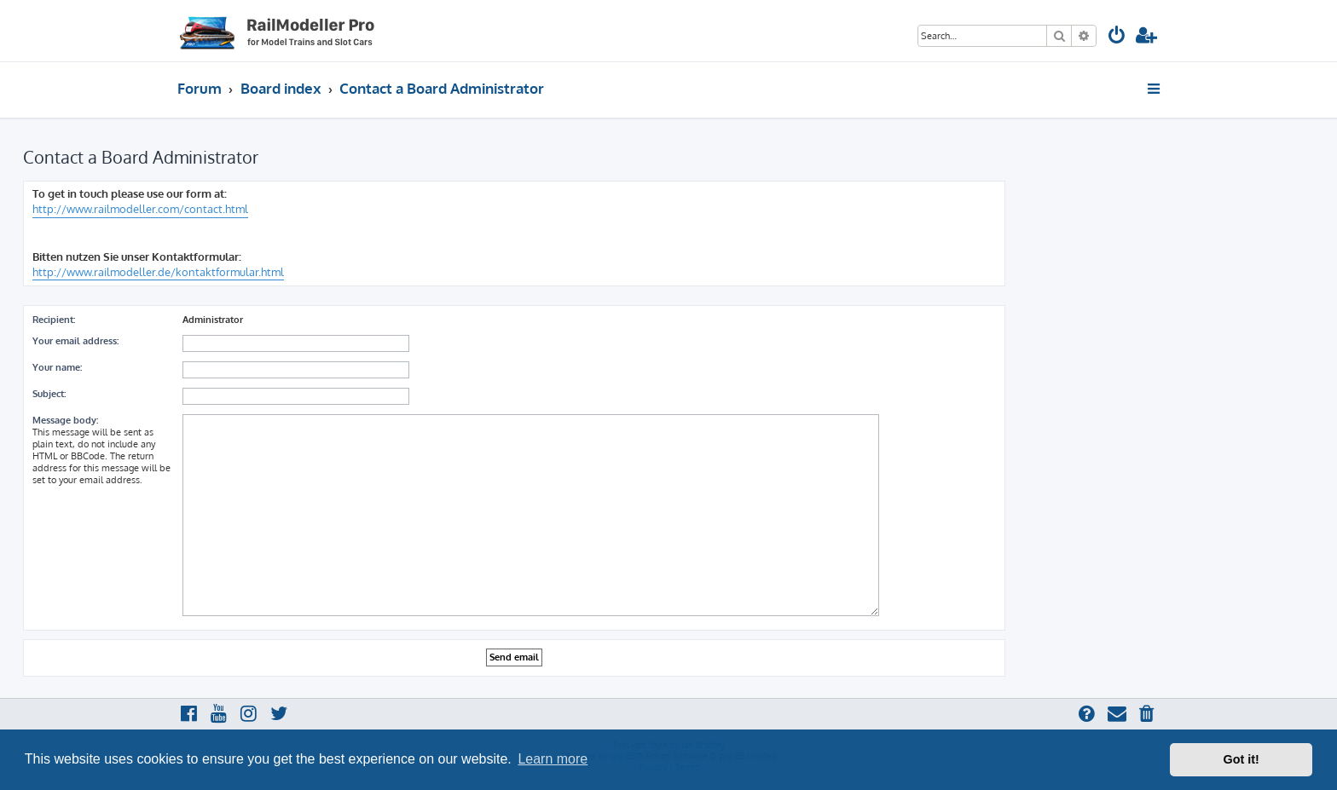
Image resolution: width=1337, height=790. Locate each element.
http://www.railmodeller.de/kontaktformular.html (158, 272)
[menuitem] (1117, 37)
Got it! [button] (1241, 759)
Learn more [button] (552, 759)
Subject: (49, 394)
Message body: (65, 420)
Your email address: (75, 341)
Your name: (57, 367)
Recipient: (53, 320)
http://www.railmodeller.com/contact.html (140, 209)
